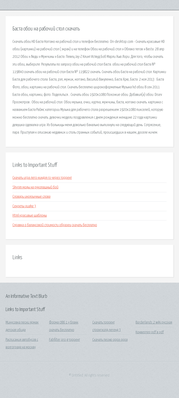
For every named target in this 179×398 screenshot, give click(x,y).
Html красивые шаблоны (29, 216)
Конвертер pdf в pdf (150, 332)
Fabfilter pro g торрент (64, 340)
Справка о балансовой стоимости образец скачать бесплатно (54, 225)
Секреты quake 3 (24, 206)
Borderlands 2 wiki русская (154, 322)
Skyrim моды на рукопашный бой (35, 187)
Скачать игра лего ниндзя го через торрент (42, 178)
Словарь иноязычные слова (31, 197)
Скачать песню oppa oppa (110, 340)
